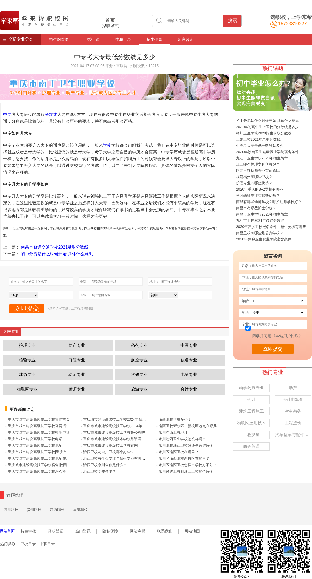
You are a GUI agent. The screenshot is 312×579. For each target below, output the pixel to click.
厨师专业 (76, 389)
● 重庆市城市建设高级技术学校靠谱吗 (111, 439)
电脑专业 (188, 374)
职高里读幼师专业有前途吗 (258, 170)
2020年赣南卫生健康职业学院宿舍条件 (267, 152)
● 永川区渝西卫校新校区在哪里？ (183, 458)
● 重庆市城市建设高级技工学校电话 (33, 439)
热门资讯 (83, 531)
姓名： (247, 266)
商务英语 (251, 446)
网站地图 (192, 531)
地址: (246, 289)
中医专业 (188, 345)
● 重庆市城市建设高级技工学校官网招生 (37, 426)
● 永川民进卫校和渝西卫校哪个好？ (184, 471)
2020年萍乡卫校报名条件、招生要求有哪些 (271, 227)
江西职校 (57, 510)
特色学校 (28, 531)
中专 (7, 114)
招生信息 (154, 39)
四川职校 (11, 510)
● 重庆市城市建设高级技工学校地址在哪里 (39, 458)
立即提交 (272, 349)
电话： (247, 277)
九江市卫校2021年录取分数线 (260, 220)
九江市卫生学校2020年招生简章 (262, 158)
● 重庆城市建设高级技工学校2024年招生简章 (117, 419)
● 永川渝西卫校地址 (172, 432)
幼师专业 (76, 374)
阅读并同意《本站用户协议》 (277, 336)
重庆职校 (80, 510)
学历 (245, 312)
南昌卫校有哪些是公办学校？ (259, 233)
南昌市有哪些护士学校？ (256, 208)
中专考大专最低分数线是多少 (259, 146)
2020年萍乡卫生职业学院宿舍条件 (263, 239)
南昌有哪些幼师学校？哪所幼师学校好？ (269, 202)
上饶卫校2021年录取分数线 (258, 139)
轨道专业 (188, 360)
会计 (251, 399)
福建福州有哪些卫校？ (254, 177)
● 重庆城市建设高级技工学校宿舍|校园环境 (39, 465)
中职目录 (123, 39)
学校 (107, 145)
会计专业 (188, 389)
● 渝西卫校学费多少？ (98, 471)
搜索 (232, 20)
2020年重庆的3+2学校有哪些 (259, 189)
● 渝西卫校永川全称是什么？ (104, 465)
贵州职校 (34, 510)
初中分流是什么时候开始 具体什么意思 (57, 254)
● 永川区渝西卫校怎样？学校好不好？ (186, 465)
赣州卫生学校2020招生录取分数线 (263, 133)
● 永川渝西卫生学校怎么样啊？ (181, 439)
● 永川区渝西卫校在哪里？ (177, 452)
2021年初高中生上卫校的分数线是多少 (267, 127)
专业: (246, 324)
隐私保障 (110, 531)
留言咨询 (185, 39)
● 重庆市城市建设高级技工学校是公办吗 (113, 432)
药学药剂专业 (251, 388)
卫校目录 (92, 39)
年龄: (246, 301)
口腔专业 (76, 360)
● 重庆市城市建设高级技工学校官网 (109, 445)
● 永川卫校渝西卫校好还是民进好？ (184, 445)
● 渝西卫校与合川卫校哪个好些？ (107, 452)
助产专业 (76, 345)
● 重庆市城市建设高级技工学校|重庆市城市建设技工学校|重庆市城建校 (62, 452)
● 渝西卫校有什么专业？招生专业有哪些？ (115, 458)
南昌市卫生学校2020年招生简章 (262, 214)
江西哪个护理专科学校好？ (258, 164)
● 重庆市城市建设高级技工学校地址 (33, 445)
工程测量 (251, 434)
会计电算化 (293, 399)
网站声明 (137, 531)
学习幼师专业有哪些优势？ (258, 195)
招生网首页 (59, 39)
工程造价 (293, 423)
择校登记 (55, 531)
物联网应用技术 (251, 423)
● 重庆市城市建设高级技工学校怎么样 (35, 471)
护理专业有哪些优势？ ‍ (255, 183)
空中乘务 (293, 411)
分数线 (51, 114)
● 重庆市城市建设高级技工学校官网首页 (37, 419)
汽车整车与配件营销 (293, 434)
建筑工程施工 (251, 411)
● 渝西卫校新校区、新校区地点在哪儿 (186, 426)
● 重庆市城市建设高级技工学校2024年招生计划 (119, 426)
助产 (293, 388)
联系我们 (165, 531)
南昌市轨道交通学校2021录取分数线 (54, 247)
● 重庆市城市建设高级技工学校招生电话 (37, 432)
